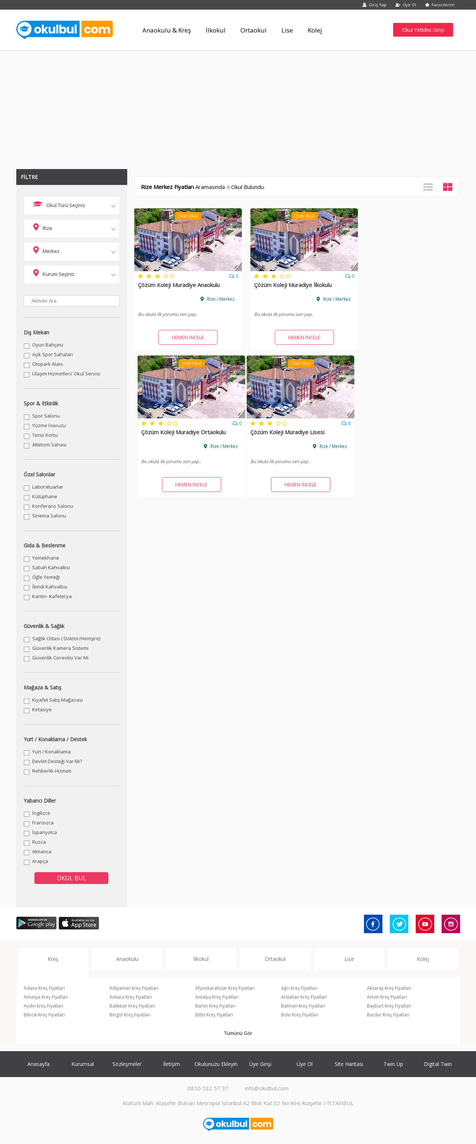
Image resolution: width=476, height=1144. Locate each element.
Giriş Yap (374, 4)
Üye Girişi (260, 1063)
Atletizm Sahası (49, 444)
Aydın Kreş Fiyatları (43, 1006)
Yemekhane (45, 557)
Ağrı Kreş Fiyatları (299, 988)
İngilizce (41, 813)
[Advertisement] (238, 106)
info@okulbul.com (266, 1088)
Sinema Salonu (49, 515)
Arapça (40, 861)
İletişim (171, 1063)
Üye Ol (405, 4)
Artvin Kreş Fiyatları (387, 997)
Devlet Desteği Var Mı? (57, 761)
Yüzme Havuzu (49, 425)
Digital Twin (438, 1063)
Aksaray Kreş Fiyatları (389, 988)
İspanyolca (44, 832)
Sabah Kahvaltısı (51, 567)
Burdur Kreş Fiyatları (388, 1015)
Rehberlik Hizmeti (51, 770)
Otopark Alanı (47, 364)
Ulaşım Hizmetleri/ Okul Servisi (66, 373)
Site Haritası (349, 1063)
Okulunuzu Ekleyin (216, 1063)
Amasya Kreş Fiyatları (46, 997)
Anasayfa (38, 1063)
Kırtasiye (42, 709)
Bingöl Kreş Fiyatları (130, 1015)
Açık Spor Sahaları (52, 354)
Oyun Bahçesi (47, 344)
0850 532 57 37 (208, 1088)
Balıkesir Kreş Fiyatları (132, 1006)
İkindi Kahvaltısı (49, 586)
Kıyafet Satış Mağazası (57, 699)
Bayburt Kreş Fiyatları (389, 1006)
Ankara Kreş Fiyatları (130, 997)
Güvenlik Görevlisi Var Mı (60, 657)
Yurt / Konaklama (51, 751)
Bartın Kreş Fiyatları (215, 1006)
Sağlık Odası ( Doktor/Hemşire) (66, 638)
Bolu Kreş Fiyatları (299, 1015)
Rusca (39, 841)
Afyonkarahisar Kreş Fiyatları (225, 988)
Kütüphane (44, 496)
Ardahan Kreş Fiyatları (304, 997)
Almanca (41, 851)
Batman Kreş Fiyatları (303, 1006)
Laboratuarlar (47, 486)
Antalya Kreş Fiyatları (217, 997)
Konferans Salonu (52, 506)
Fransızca (43, 822)
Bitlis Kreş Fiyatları (214, 1015)
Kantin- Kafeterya (52, 596)
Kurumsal (82, 1063)
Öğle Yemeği (46, 577)
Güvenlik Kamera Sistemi (60, 648)
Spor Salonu (46, 415)
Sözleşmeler (127, 1063)
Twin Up (393, 1063)
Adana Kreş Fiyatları (44, 988)
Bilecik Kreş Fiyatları (44, 1015)
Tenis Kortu (45, 435)
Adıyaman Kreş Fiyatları (133, 988)
